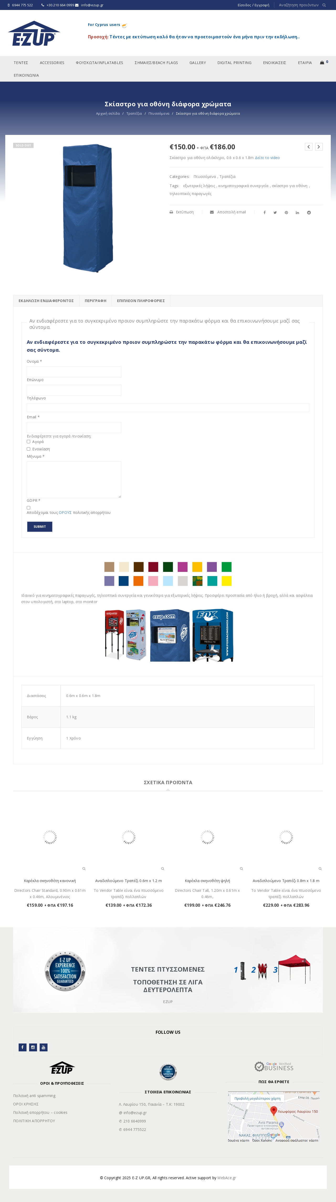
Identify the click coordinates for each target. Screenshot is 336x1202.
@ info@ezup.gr (133, 1112)
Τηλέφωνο (36, 398)
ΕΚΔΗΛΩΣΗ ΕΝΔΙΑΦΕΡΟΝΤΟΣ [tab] (46, 300)
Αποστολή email (228, 211)
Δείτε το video (267, 157)
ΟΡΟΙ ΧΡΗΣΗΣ (26, 1103)
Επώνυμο (35, 379)
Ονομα (34, 361)
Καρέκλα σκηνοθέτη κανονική (50, 880)
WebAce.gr (226, 1177)
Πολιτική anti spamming (34, 1095)
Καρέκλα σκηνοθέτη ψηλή (207, 880)
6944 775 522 (22, 5)
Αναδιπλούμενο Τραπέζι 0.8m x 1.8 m (286, 880)
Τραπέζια (134, 113)
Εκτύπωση (182, 211)
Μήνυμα (36, 456)
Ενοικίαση (38, 449)
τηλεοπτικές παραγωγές (190, 193)
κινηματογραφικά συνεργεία (243, 185)
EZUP (168, 1001)
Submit (40, 526)
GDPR (34, 500)
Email (33, 417)
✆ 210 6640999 (132, 1121)
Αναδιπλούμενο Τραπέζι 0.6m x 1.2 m (128, 880)
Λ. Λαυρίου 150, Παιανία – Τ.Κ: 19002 (151, 1104)
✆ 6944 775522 (132, 1129)
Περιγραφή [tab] (95, 300)
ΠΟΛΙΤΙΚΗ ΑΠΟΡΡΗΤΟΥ (34, 1120)
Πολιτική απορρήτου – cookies (40, 1112)
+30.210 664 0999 (60, 5)
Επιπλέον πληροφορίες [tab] (141, 300)
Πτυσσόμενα (159, 113)
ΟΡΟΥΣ (66, 512)
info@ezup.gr (92, 5)
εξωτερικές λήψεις (199, 185)
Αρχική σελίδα (108, 113)
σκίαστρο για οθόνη (290, 185)
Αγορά (35, 441)
